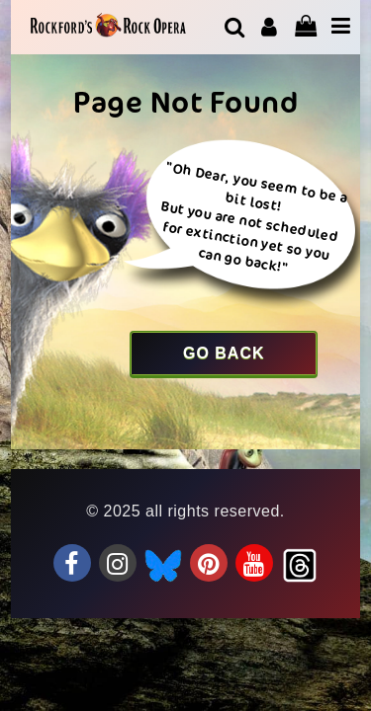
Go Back (224, 353)
